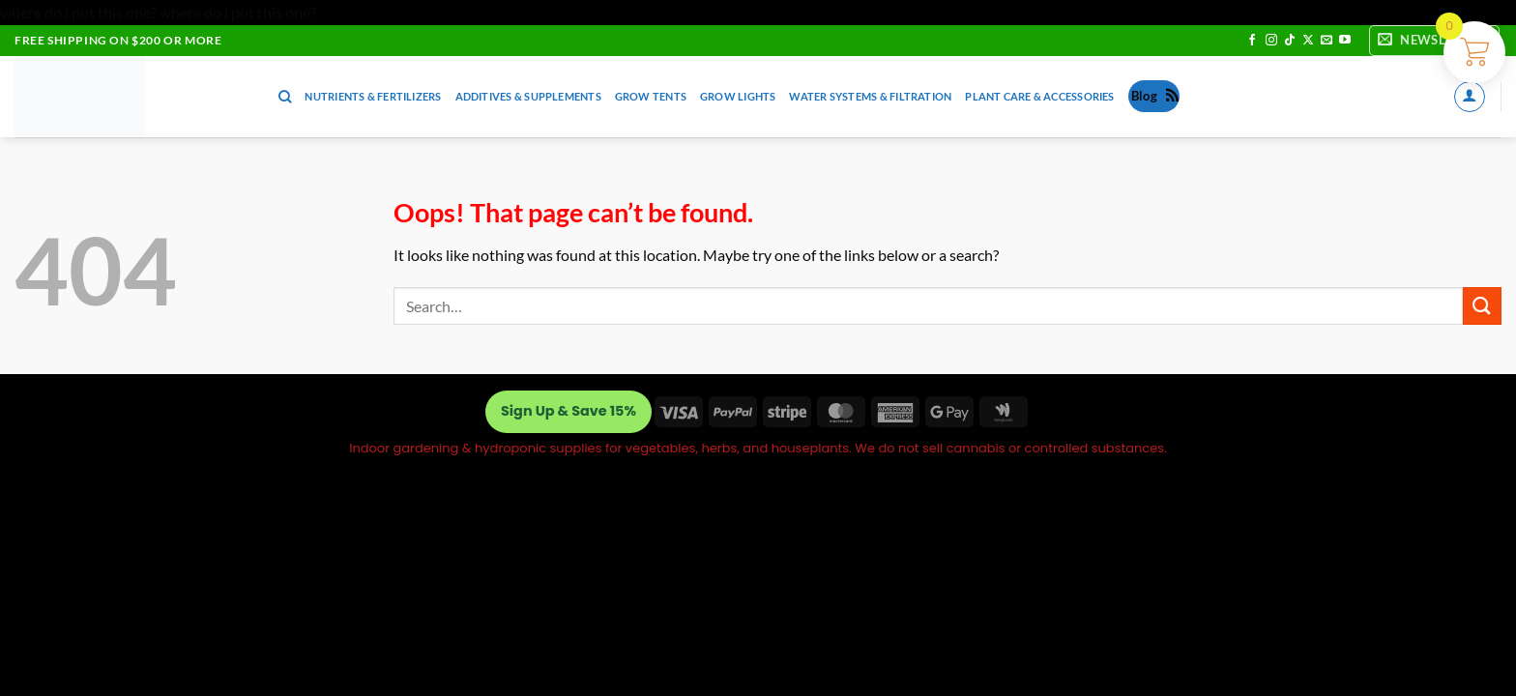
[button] (1434, 40)
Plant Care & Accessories (1039, 96)
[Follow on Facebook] (1252, 40)
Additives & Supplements (528, 96)
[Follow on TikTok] (1290, 40)
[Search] (284, 96)
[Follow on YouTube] (1345, 40)
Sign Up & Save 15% (568, 410)
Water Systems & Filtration (870, 96)
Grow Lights (737, 96)
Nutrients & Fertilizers (373, 96)
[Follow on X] (1308, 40)
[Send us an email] (1326, 40)
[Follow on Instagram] (1271, 40)
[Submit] (1482, 306)
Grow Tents (650, 96)
